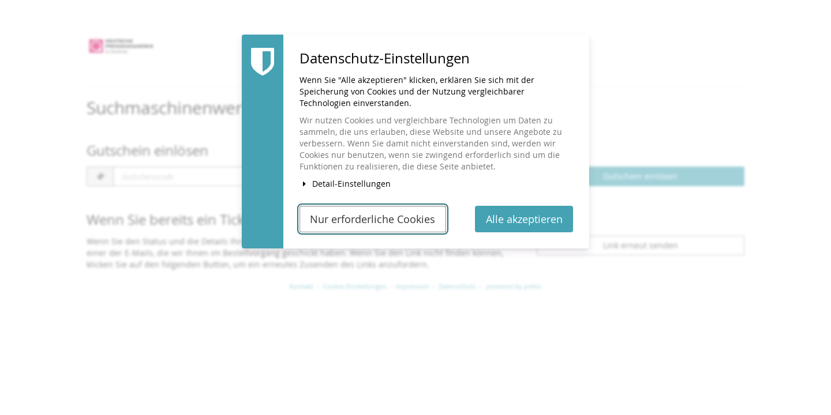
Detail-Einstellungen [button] (345, 183)
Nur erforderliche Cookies (372, 219)
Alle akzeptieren (524, 219)
